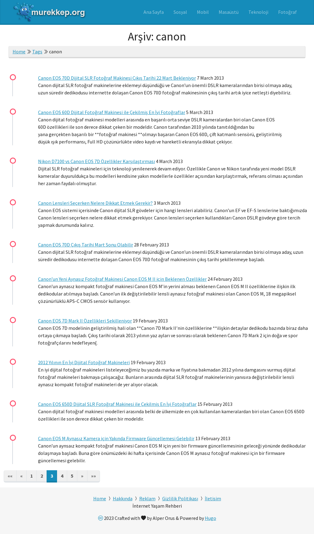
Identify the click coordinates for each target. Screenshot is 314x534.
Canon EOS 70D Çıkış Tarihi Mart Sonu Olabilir (85, 245)
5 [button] (72, 476)
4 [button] (62, 476)
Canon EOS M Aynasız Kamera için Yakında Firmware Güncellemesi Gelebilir (116, 438)
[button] (10, 476)
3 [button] (52, 476)
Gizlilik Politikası (180, 498)
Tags (37, 51)
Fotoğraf (287, 12)
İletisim (213, 498)
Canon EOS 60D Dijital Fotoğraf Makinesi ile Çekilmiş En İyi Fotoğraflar (111, 112)
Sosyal (180, 12)
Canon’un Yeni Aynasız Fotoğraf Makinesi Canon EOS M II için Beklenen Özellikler (122, 279)
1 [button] (31, 476)
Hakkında (122, 498)
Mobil (203, 12)
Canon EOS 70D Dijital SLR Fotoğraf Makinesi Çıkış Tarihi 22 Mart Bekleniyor (117, 78)
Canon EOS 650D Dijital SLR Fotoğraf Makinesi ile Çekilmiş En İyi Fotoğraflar (117, 404)
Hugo (210, 518)
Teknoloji (258, 12)
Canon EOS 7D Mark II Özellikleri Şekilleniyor (85, 321)
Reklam (147, 498)
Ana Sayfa (154, 12)
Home (19, 51)
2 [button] (41, 476)
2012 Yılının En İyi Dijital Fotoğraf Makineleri (84, 362)
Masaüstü (229, 12)
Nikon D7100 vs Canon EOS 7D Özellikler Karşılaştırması (96, 161)
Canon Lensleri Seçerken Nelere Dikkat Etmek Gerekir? (95, 203)
